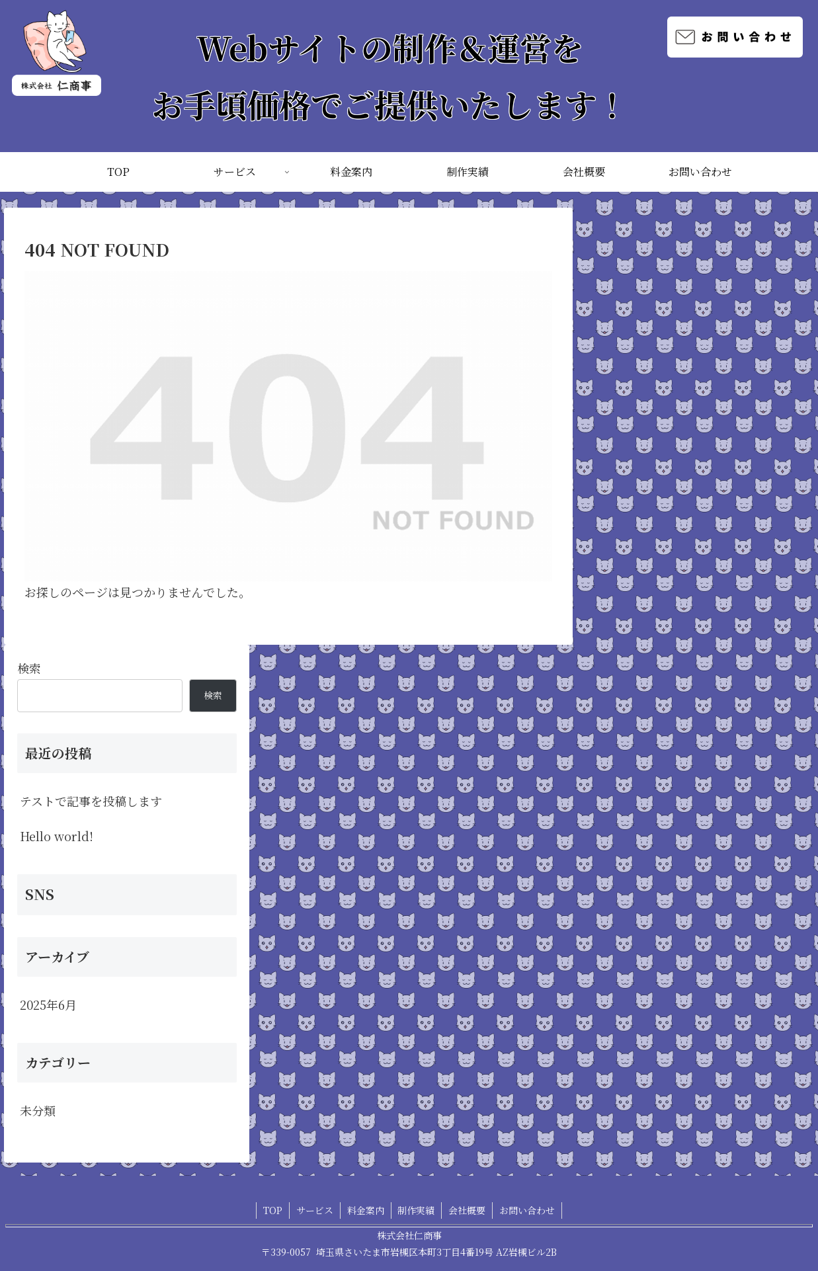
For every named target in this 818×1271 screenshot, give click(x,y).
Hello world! (56, 835)
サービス (314, 1210)
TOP (272, 1210)
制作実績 (416, 1210)
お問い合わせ (527, 1210)
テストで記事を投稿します (91, 800)
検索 (29, 667)
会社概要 (467, 1210)
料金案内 (365, 1210)
